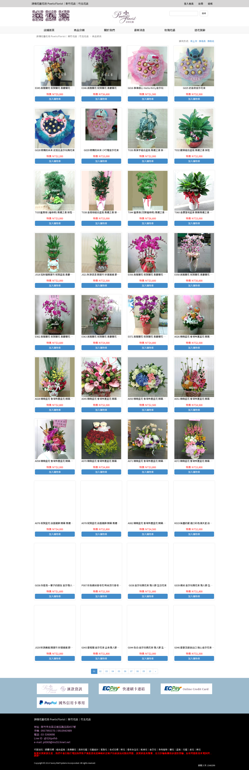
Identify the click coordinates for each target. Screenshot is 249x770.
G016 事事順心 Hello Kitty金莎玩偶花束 (149, 88)
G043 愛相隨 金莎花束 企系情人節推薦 (101, 647)
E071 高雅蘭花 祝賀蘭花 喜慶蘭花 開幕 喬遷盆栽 (153, 336)
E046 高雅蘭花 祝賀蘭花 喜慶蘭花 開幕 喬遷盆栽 (106, 88)
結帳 (210, 3)
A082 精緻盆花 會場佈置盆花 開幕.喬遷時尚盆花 (153, 523)
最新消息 (139, 30)
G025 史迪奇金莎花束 (194, 88)
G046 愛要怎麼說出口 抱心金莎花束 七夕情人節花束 (201, 647)
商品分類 (79, 30)
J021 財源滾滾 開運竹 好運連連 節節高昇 (102, 274)
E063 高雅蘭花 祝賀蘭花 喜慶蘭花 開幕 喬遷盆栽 (106, 336)
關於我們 (109, 30)
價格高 (202, 41)
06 (125, 671)
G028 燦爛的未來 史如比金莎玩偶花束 (55, 150)
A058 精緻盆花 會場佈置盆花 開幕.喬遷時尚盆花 (60, 461)
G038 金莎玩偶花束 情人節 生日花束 (148, 585)
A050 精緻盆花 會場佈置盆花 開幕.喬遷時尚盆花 (153, 398)
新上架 (193, 41)
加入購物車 (55, 99)
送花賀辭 (200, 30)
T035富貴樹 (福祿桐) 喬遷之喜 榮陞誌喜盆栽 (58, 212)
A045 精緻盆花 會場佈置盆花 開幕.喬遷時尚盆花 (106, 398)
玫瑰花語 (169, 30)
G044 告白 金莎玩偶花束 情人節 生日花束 (149, 647)
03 (106, 671)
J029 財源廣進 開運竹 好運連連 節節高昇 (56, 647)
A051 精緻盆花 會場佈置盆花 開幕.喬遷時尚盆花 (199, 398)
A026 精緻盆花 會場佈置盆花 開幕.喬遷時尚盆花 (199, 336)
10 (150, 671)
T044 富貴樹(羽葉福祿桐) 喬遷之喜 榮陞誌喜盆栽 (153, 212)
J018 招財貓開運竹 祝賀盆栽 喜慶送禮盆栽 (57, 274)
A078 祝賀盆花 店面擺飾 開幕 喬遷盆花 (101, 523)
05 (119, 671)
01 (94, 671)
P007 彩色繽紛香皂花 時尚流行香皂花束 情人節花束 (108, 585)
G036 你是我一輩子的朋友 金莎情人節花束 (57, 585)
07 (131, 671)
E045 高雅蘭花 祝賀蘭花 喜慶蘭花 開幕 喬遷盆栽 (60, 88)
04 (113, 671)
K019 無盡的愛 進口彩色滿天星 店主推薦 (195, 523)
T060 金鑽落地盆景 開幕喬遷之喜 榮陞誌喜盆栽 (199, 212)
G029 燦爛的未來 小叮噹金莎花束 (101, 150)
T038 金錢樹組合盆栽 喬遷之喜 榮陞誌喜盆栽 (105, 212)
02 (100, 671)
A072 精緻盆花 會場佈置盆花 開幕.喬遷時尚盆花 (199, 461)
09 (144, 671)
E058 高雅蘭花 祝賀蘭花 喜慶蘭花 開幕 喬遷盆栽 (199, 274)
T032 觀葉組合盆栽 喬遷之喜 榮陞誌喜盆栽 (196, 150)
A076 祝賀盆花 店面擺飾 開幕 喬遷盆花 (55, 523)
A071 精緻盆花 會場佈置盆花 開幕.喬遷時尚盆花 (153, 461)
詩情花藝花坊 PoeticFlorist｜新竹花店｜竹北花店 (60, 3)
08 (137, 671)
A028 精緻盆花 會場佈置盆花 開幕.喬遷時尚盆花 (60, 398)
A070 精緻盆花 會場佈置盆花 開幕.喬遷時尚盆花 (106, 461)
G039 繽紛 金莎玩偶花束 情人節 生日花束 (195, 585)
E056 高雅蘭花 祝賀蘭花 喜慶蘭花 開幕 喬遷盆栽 (153, 274)
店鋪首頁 (49, 30)
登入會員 (189, 3)
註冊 (200, 3)
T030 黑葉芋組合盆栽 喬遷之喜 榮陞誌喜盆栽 (151, 150)
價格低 (210, 41)
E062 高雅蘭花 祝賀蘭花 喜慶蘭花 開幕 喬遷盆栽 (60, 336)
